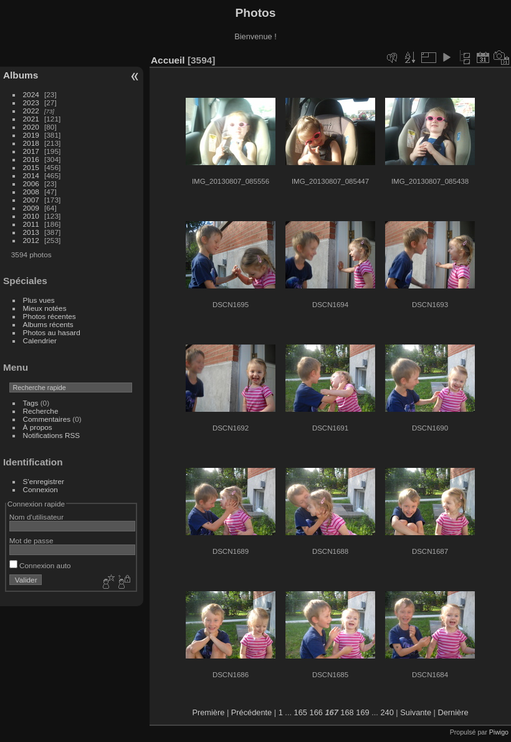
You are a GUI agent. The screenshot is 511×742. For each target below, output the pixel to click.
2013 (31, 232)
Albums (20, 75)
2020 (31, 127)
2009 (31, 208)
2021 (31, 119)
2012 (31, 240)
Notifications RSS (51, 435)
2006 (31, 183)
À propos (37, 427)
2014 (31, 175)
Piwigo (499, 732)
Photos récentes (49, 316)
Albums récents (48, 324)
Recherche (41, 411)
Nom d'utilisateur (36, 517)
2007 (31, 200)
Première (208, 712)
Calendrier (40, 340)
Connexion (40, 489)
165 (300, 712)
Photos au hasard (51, 332)
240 (386, 712)
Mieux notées (45, 308)
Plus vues (39, 300)
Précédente (251, 712)
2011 (31, 224)
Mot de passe (31, 540)
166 (316, 712)
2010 (31, 216)
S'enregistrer (43, 481)
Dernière (453, 712)
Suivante (415, 712)
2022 (31, 111)
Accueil (168, 60)
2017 (31, 151)
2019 (31, 135)
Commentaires (47, 419)
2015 (31, 167)
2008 (31, 192)
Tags (31, 403)
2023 (31, 102)
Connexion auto (40, 565)
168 (346, 712)
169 (362, 712)
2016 (31, 159)
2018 (31, 143)
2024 (31, 94)
